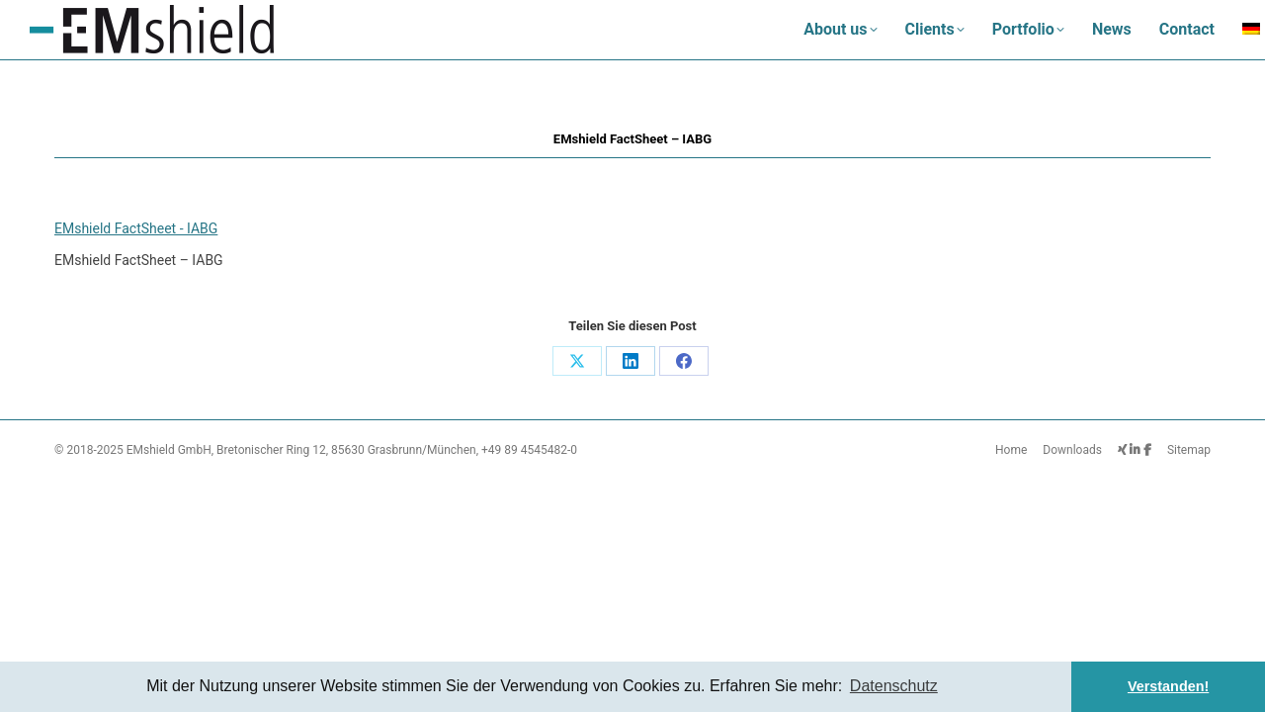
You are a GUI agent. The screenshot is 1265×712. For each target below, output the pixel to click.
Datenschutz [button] (894, 685)
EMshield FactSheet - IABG (135, 228)
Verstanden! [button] (1168, 686)
